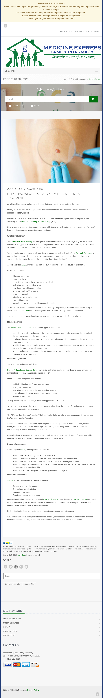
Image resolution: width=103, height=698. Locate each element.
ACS (23, 450)
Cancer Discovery (50, 499)
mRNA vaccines (80, 499)
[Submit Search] (93, 99)
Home (65, 79)
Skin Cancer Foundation (21, 328)
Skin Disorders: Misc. (13, 584)
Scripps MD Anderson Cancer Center (22, 370)
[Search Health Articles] (47, 99)
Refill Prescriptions (12, 619)
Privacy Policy (9, 635)
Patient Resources (78, 79)
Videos (36, 105)
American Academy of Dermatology (35, 221)
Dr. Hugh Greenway (84, 253)
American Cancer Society (21, 241)
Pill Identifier (76, 31)
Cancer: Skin (29, 584)
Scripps (10, 480)
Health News (16, 105)
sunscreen (24, 311)
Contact (6, 627)
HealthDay (21, 555)
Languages (63, 31)
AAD (23, 265)
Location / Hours (92, 31)
